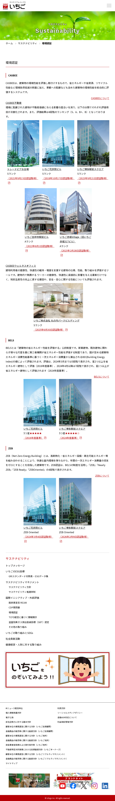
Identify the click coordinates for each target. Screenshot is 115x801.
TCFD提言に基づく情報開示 (23, 616)
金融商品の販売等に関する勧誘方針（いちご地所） (28, 740)
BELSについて (101, 376)
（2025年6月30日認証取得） (51, 329)
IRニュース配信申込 (14, 707)
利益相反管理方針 (65, 721)
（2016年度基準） (35, 437)
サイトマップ (11, 763)
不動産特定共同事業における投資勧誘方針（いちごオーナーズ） (34, 749)
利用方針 (61, 707)
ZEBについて (102, 475)
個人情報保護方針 (13, 712)
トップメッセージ (15, 565)
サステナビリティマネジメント (22, 581)
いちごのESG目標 (15, 571)
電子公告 (9, 717)
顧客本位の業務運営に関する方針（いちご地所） (27, 735)
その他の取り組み (18, 626)
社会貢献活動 (13, 638)
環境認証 (13, 611)
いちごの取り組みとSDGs (19, 632)
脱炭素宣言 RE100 (18, 602)
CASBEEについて (100, 98)
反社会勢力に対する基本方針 (18, 721)
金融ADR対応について (67, 717)
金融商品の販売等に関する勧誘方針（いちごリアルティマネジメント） (37, 758)
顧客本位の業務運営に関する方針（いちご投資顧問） (29, 726)
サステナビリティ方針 (20, 586)
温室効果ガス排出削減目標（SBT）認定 (29, 621)
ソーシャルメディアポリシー (70, 712)
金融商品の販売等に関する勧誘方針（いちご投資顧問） (30, 730)
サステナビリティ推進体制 (22, 591)
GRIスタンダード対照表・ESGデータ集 (28, 575)
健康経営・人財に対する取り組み (24, 644)
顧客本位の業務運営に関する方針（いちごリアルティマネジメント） (36, 753)
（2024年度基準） (70, 437)
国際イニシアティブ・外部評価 (22, 597)
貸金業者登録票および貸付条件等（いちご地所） (27, 744)
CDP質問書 (14, 607)
